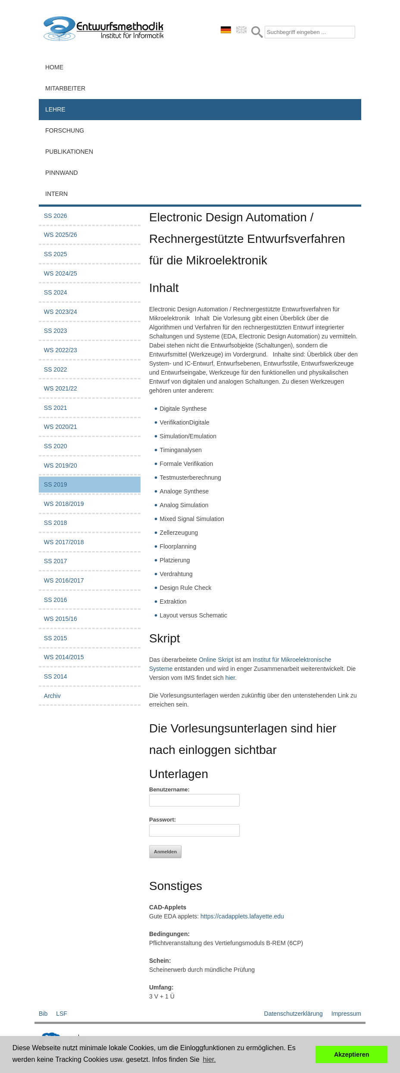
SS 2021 (55, 407)
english (241, 30)
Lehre (55, 109)
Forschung (64, 130)
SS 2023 (55, 330)
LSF (61, 1013)
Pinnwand (61, 172)
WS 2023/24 (60, 311)
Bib (43, 1013)
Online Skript (216, 659)
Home (54, 67)
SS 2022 (55, 369)
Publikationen (69, 151)
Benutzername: (169, 789)
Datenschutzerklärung (293, 1013)
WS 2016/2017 (64, 580)
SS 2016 (55, 599)
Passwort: (162, 819)
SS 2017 (55, 561)
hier (230, 677)
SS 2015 (55, 638)
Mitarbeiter (65, 88)
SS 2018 (55, 522)
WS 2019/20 (60, 465)
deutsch (225, 30)
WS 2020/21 (60, 426)
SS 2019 (55, 484)
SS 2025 (55, 254)
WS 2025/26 (60, 234)
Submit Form (257, 32)
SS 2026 (55, 215)
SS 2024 (55, 292)
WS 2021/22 (60, 388)
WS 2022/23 (60, 350)
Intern (56, 193)
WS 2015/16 (60, 618)
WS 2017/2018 (64, 542)
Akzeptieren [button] (351, 1054)
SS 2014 (55, 676)
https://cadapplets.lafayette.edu (242, 916)
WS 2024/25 (60, 273)
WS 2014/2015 (64, 657)
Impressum (346, 1013)
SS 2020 (55, 446)
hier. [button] (209, 1059)
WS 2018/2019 (64, 503)
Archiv (52, 695)
